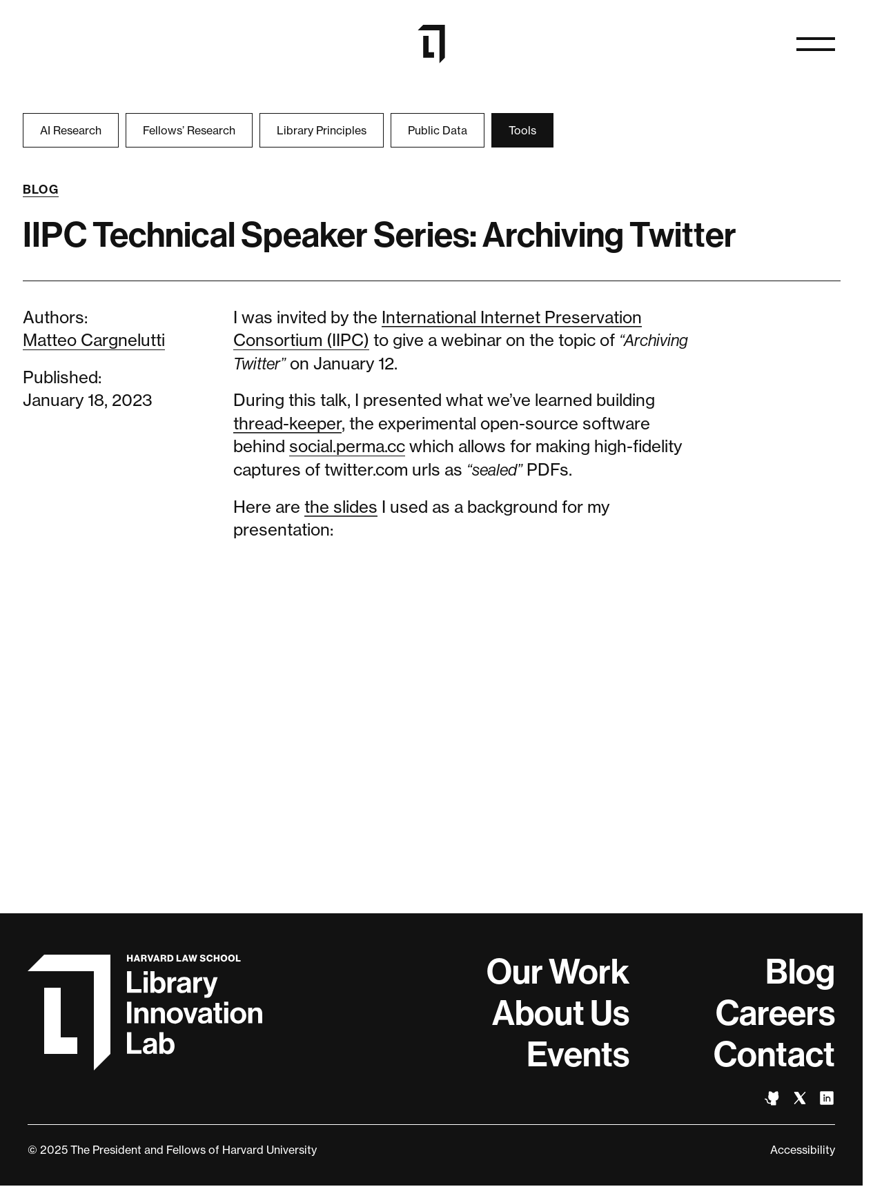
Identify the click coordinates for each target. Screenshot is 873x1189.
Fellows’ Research (189, 130)
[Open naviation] (815, 44)
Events (578, 1054)
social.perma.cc (347, 446)
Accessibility (802, 1150)
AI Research (70, 130)
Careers (775, 1013)
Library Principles (321, 130)
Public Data (437, 130)
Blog (41, 189)
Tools (522, 130)
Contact (774, 1054)
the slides (340, 507)
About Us (560, 1013)
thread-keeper (287, 424)
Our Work (558, 972)
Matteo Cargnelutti (94, 340)
